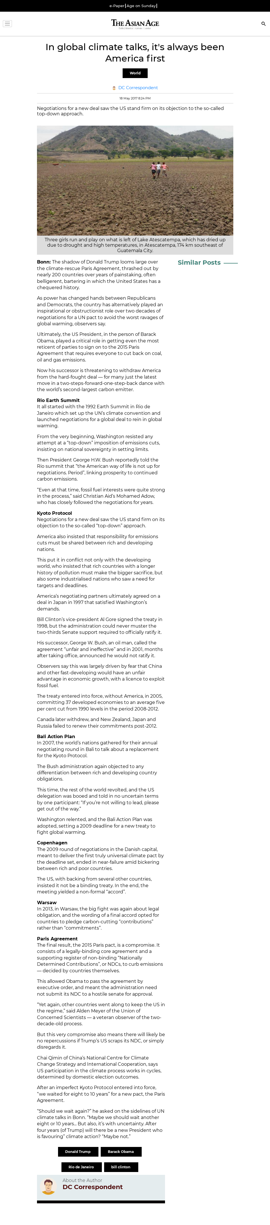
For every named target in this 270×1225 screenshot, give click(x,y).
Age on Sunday (141, 6)
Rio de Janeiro (82, 1167)
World (135, 73)
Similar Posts (199, 262)
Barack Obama (121, 1152)
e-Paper (117, 6)
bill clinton (121, 1167)
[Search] (263, 24)
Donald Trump (78, 1152)
